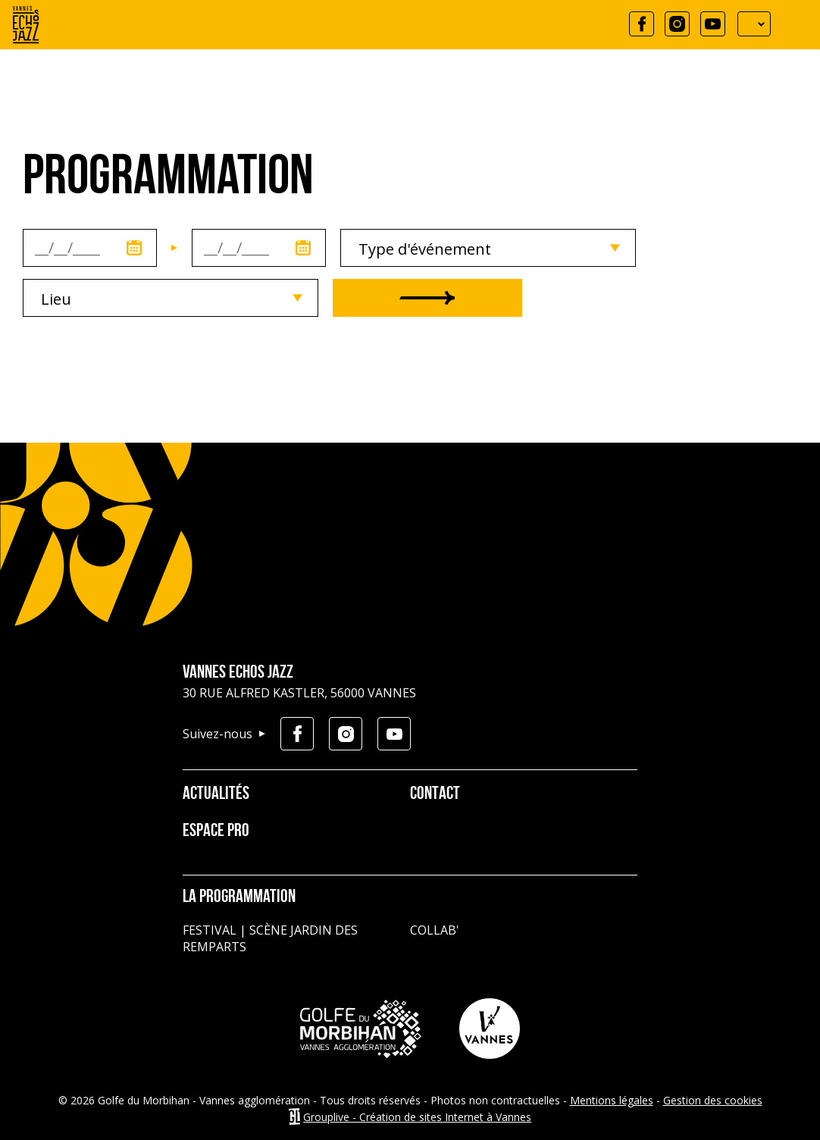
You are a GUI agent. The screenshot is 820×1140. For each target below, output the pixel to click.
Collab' (434, 930)
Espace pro (216, 831)
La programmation (239, 897)
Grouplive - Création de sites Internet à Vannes (417, 1117)
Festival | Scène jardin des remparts (270, 938)
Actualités (216, 794)
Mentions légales (611, 1100)
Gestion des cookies (712, 1100)
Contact (435, 794)
